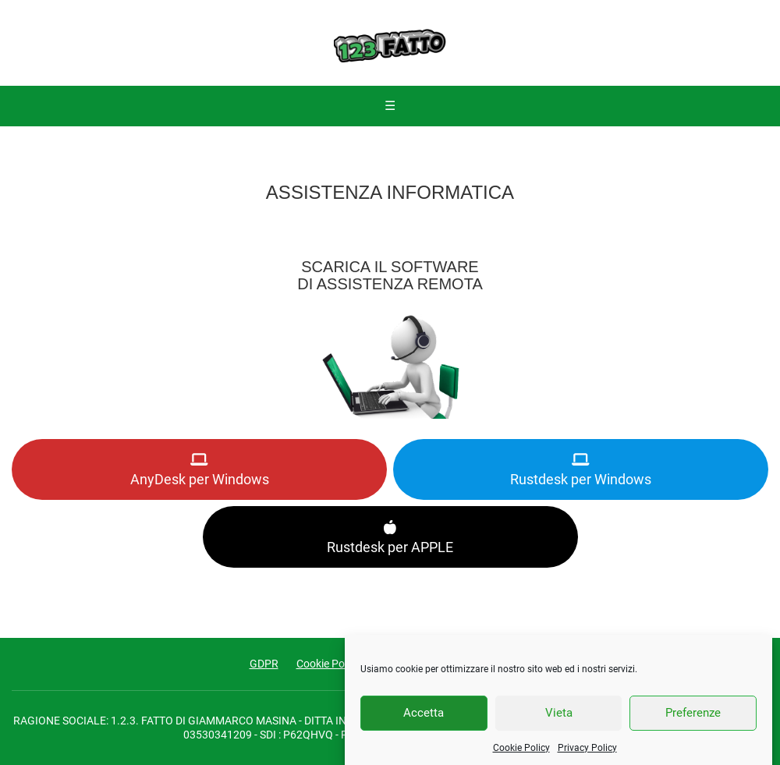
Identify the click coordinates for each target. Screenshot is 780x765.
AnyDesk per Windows (199, 469)
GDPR (264, 663)
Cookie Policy (521, 756)
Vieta (559, 721)
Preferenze (693, 721)
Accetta (423, 721)
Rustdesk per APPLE (390, 536)
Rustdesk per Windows (580, 469)
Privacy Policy (587, 756)
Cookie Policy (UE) (340, 663)
